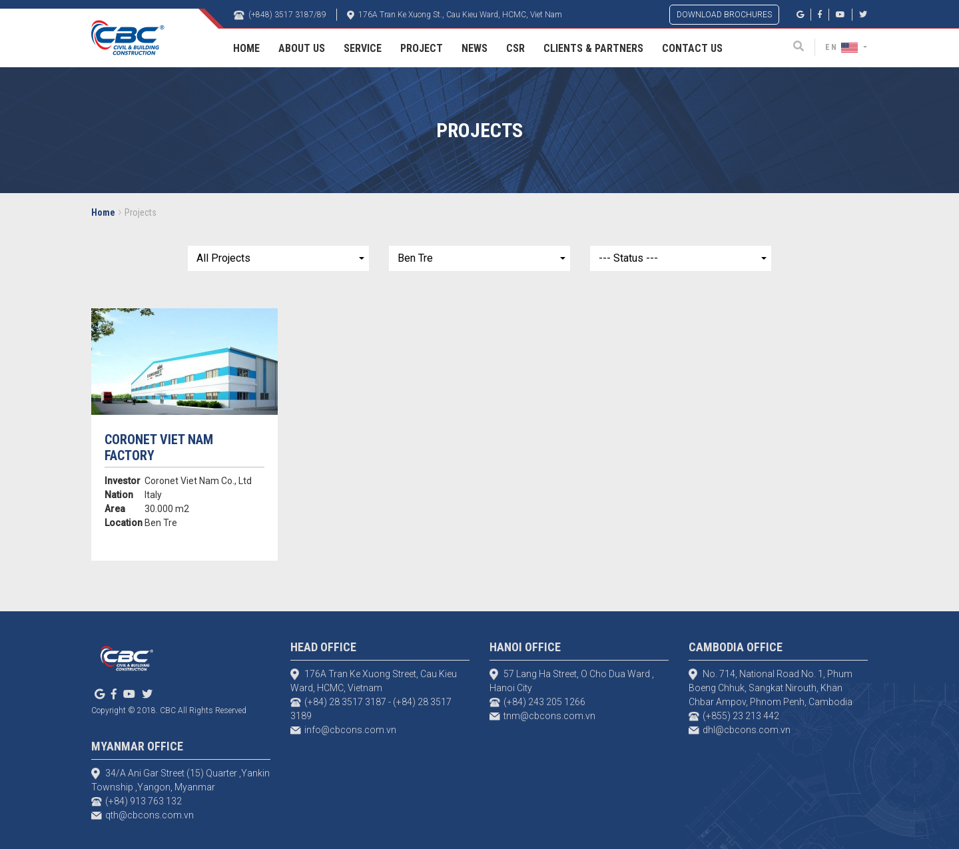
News (474, 48)
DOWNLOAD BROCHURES (724, 14)
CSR (515, 48)
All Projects (223, 258)
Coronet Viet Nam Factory (159, 447)
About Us (301, 48)
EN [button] (843, 47)
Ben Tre (415, 258)
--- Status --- (628, 258)
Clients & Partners (593, 48)
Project (421, 48)
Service (363, 48)
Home (246, 48)
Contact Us (692, 48)
